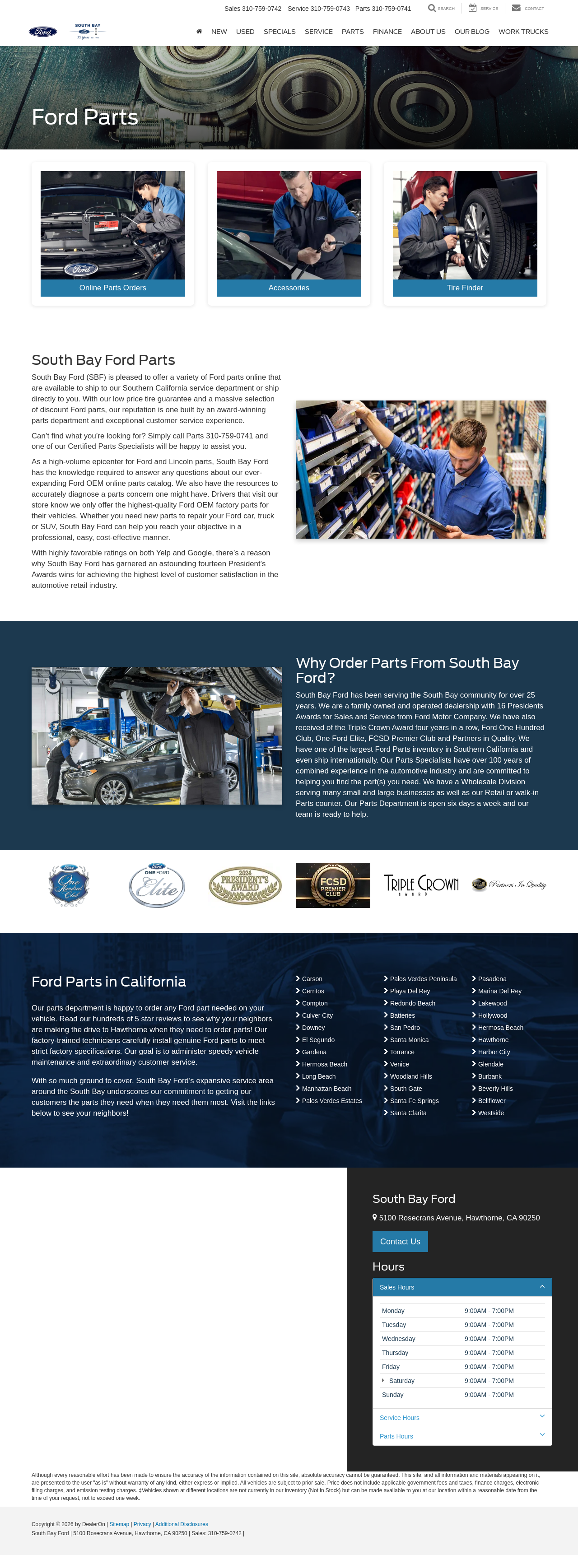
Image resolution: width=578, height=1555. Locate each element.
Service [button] (319, 31)
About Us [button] (428, 31)
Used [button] (245, 31)
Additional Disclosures (181, 1524)
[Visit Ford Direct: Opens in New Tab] (248, 1533)
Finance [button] (387, 31)
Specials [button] (280, 31)
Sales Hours (462, 1287)
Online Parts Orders (112, 288)
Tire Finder (465, 288)
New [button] (219, 31)
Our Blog (472, 31)
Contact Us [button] (400, 1241)
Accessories (289, 288)
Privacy (142, 1524)
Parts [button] (353, 31)
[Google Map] (173, 1319)
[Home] (199, 31)
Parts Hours (462, 1436)
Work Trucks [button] (524, 31)
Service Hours (462, 1417)
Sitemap (119, 1524)
